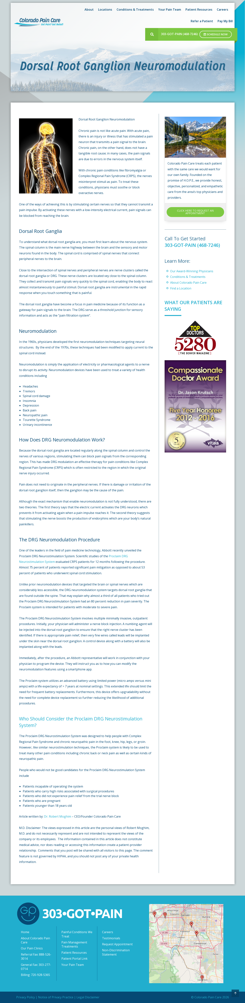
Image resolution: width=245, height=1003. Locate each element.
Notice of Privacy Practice (55, 997)
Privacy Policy (25, 997)
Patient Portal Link (74, 959)
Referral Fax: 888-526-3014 (36, 956)
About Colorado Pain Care (188, 282)
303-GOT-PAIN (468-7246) (179, 34)
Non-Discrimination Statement (116, 952)
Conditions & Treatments (135, 9)
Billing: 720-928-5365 (35, 975)
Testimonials (111, 938)
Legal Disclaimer (88, 997)
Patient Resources (198, 9)
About (89, 9)
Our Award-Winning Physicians (191, 271)
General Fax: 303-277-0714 (36, 967)
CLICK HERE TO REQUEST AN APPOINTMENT (195, 212)
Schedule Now (216, 34)
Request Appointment (117, 944)
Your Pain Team (169, 9)
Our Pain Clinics (32, 948)
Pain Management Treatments (74, 944)
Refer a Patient (202, 21)
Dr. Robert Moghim (57, 816)
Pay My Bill (225, 21)
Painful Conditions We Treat (76, 934)
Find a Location (180, 288)
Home (25, 932)
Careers (222, 9)
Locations (105, 9)
